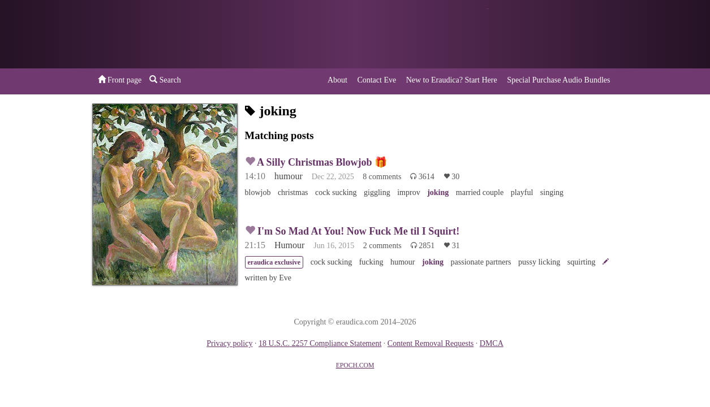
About (337, 80)
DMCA (492, 343)
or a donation (560, 34)
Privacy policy (229, 343)
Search (165, 79)
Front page (120, 79)
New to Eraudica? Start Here (451, 80)
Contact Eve (376, 80)
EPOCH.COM (355, 365)
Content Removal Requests (431, 343)
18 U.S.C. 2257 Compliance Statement (320, 343)
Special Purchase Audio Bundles (558, 80)
